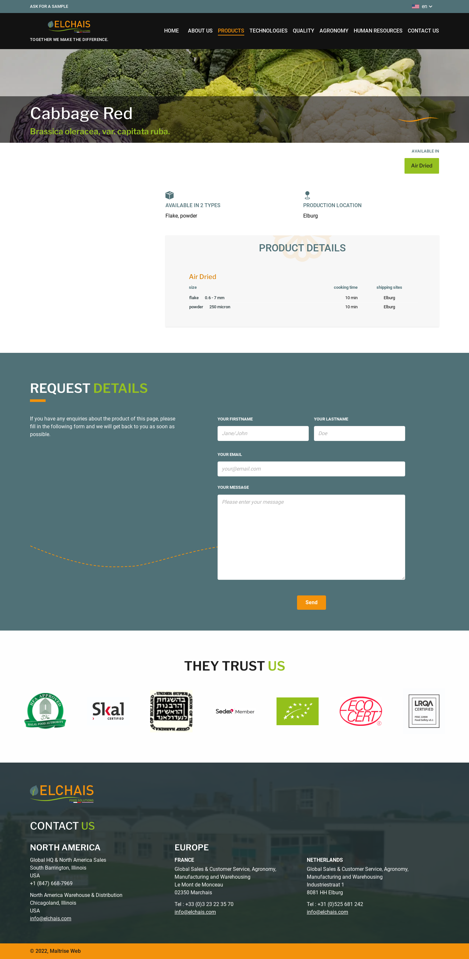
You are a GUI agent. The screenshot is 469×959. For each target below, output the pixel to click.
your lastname (331, 419)
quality (303, 31)
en (423, 6)
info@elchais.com (50, 918)
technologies (268, 31)
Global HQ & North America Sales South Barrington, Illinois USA (68, 868)
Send (312, 602)
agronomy (334, 31)
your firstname (235, 419)
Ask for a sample (49, 6)
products (231, 31)
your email (230, 454)
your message (233, 487)
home (171, 31)
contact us (423, 31)
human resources (378, 31)
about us (200, 31)
